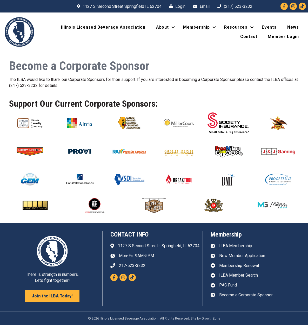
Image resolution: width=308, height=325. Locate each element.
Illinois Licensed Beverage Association (103, 27)
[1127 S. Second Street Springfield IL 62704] (118, 6)
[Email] (200, 6)
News (293, 27)
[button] (52, 296)
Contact (248, 36)
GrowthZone (211, 318)
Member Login (283, 36)
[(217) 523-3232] (233, 6)
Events (269, 27)
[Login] (176, 6)
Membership (196, 27)
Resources (235, 27)
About (162, 27)
